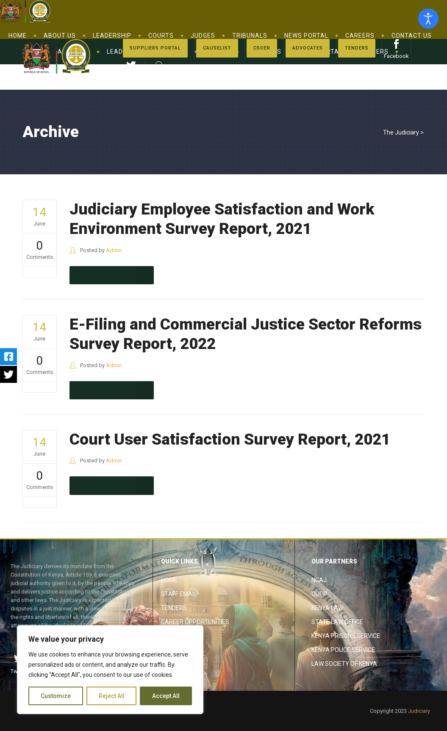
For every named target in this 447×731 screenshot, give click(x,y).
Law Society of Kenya (344, 663)
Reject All (112, 696)
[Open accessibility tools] (428, 18)
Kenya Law (327, 608)
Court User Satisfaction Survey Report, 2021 (229, 439)
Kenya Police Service (343, 649)
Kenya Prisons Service (345, 635)
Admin (114, 250)
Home (169, 580)
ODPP (319, 594)
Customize (56, 696)
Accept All (166, 696)
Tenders (174, 608)
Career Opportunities (195, 621)
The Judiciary (401, 132)
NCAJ (319, 580)
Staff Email (179, 594)
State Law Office (337, 621)
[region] (110, 669)
